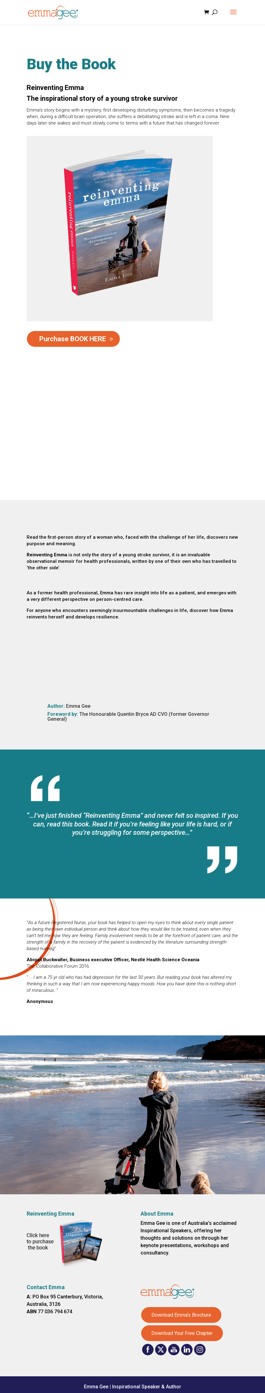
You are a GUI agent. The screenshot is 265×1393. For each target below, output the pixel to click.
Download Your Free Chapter (182, 1333)
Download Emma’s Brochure (181, 1315)
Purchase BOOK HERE (72, 339)
